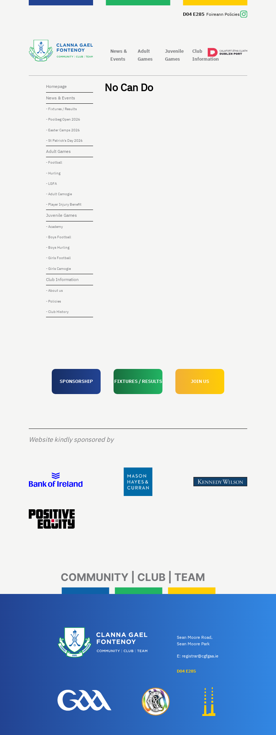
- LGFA (51, 183)
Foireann (215, 14)
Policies (232, 14)
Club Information (204, 55)
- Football (54, 162)
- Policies (53, 301)
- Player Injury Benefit (64, 204)
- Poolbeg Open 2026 (63, 119)
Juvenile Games (174, 55)
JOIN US (200, 381)
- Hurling (53, 173)
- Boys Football (58, 237)
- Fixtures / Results (61, 109)
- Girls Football (58, 258)
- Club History (57, 311)
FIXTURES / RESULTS (138, 381)
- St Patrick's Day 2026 (64, 140)
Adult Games (145, 55)
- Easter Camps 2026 (63, 130)
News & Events (118, 55)
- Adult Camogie (59, 194)
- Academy (54, 226)
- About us (54, 290)
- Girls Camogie (58, 268)
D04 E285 (193, 14)
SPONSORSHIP (76, 381)
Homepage (56, 86)
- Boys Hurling (57, 247)
